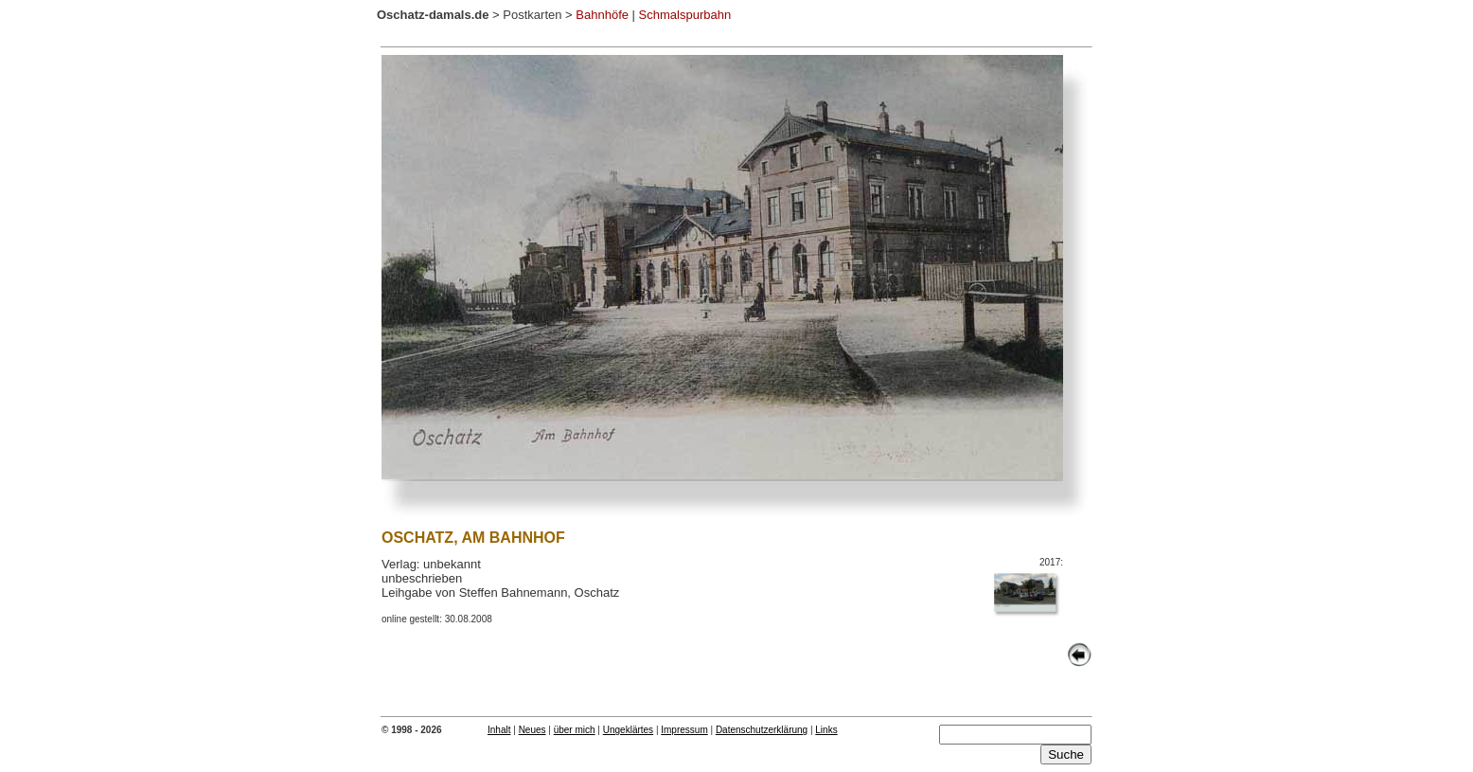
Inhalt (499, 730)
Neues (532, 730)
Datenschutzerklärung (761, 730)
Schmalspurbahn (685, 15)
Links (826, 730)
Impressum (684, 730)
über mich (574, 730)
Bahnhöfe (602, 15)
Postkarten (532, 15)
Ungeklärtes (628, 730)
